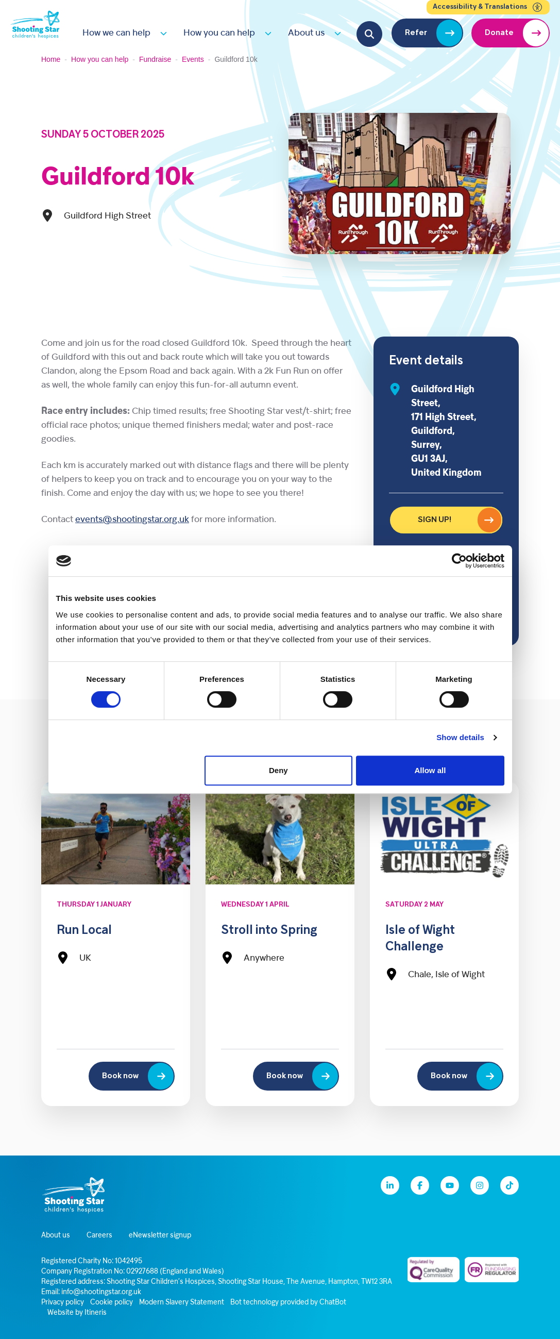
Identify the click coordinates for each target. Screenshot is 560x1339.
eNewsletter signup (160, 1235)
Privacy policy (62, 1302)
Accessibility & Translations (488, 7)
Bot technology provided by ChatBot (288, 1302)
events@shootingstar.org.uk (132, 519)
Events (193, 59)
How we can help (116, 33)
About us (306, 33)
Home (50, 59)
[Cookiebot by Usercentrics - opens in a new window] (459, 560)
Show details (460, 737)
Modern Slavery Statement (181, 1302)
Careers (99, 1235)
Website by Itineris (77, 1313)
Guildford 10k (117, 178)
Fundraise (155, 59)
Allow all (430, 770)
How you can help (219, 33)
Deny (278, 770)
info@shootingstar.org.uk (101, 1292)
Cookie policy (111, 1302)
